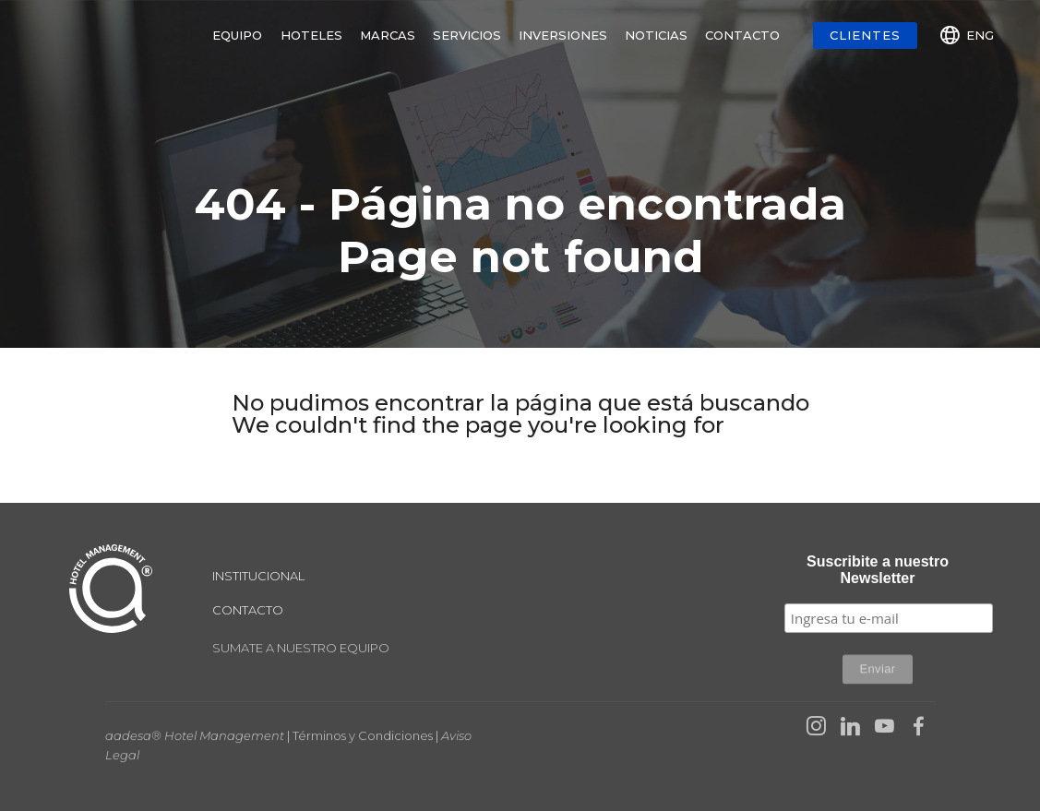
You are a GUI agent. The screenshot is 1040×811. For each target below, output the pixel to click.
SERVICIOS (467, 35)
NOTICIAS (656, 35)
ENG (967, 35)
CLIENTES (865, 35)
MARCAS (387, 35)
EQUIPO (237, 35)
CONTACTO (742, 35)
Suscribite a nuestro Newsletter (878, 570)
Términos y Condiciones (363, 745)
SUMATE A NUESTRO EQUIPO (300, 653)
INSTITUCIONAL (258, 575)
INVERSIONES (563, 35)
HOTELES (311, 35)
